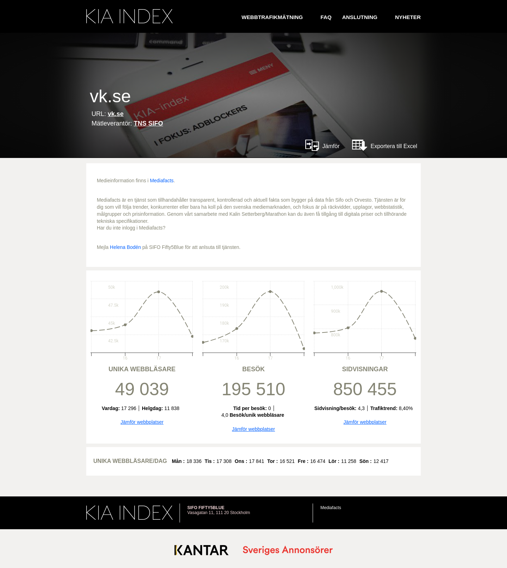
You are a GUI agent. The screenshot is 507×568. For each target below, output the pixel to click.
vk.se (116, 113)
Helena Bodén (125, 247)
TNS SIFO (148, 123)
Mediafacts (162, 180)
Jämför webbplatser (141, 422)
